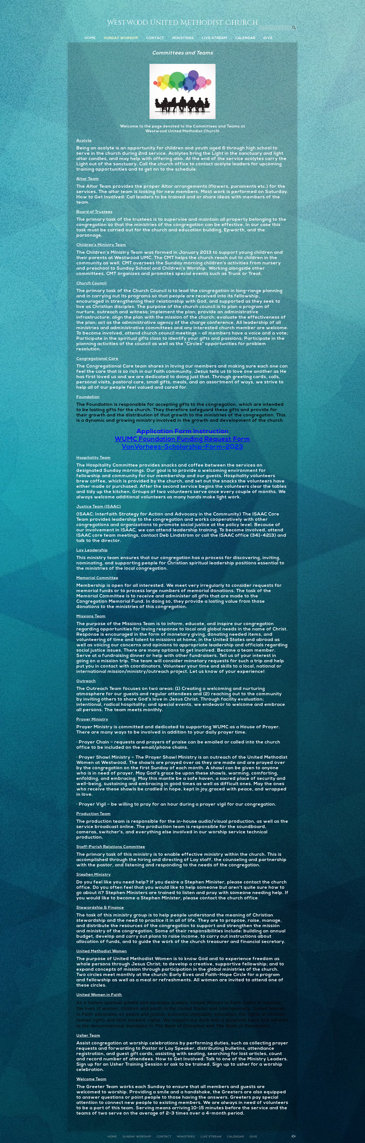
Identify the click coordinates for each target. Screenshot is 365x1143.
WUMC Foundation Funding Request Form (182, 439)
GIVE (268, 38)
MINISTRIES (183, 38)
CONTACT (155, 38)
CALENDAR (245, 38)
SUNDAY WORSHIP (121, 38)
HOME (90, 38)
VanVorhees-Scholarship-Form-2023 (182, 447)
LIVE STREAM (214, 38)
